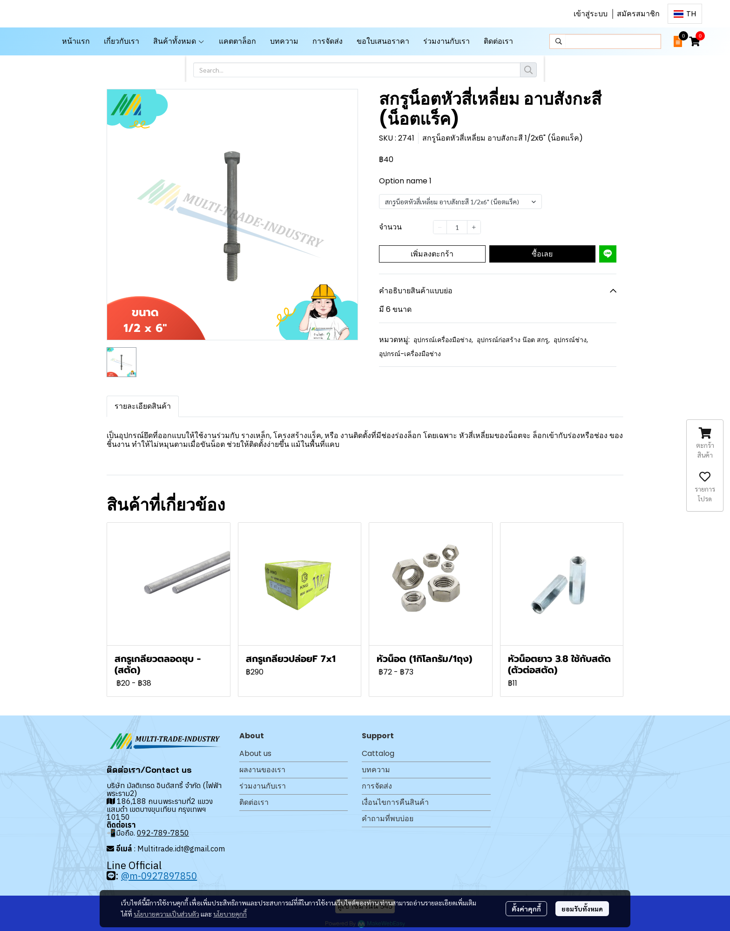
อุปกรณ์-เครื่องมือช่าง (410, 353)
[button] (685, 14)
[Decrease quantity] (439, 227)
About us (255, 753)
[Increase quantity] (473, 227)
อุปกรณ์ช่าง (571, 339)
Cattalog (378, 753)
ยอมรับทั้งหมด (582, 908)
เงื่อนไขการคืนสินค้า (395, 802)
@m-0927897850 (159, 876)
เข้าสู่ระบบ (591, 13)
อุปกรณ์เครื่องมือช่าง (443, 339)
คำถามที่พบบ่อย (387, 818)
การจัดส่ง (377, 786)
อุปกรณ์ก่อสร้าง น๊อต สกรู (513, 339)
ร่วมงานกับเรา (262, 786)
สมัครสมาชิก (638, 13)
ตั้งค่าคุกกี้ (526, 908)
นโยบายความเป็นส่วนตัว (166, 914)
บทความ (376, 769)
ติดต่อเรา (254, 802)
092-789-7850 (163, 832)
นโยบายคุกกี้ (230, 914)
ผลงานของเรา (262, 769)
